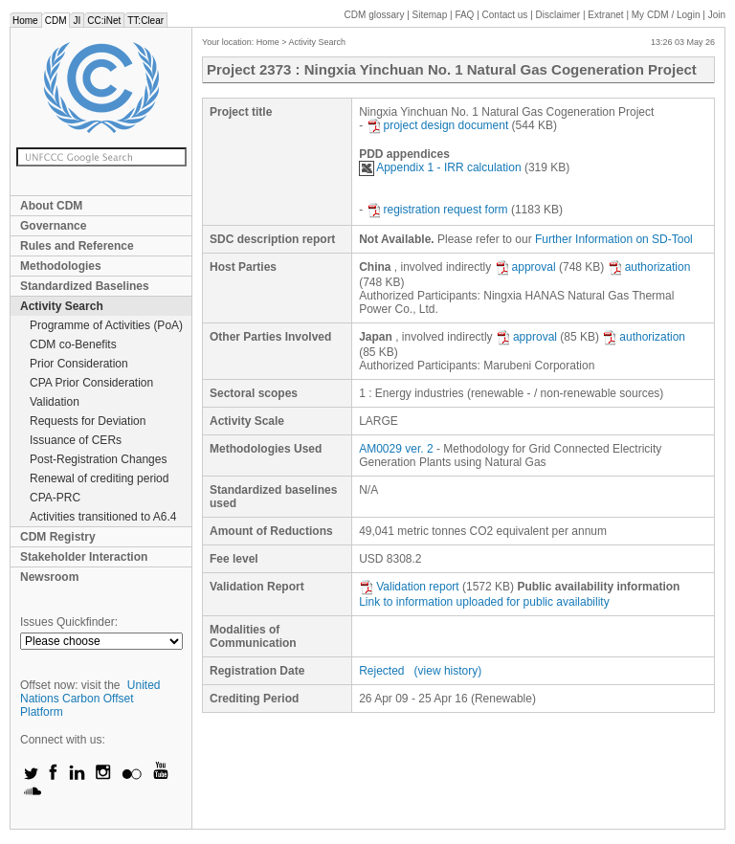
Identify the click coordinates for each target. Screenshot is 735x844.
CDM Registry (58, 537)
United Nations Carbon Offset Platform (90, 698)
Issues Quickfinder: (69, 622)
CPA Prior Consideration (91, 382)
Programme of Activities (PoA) (106, 325)
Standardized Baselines (84, 286)
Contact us (505, 15)
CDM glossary (375, 15)
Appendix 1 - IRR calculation (440, 167)
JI (76, 20)
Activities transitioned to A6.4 (103, 516)
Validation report (409, 586)
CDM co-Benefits (73, 344)
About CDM (51, 205)
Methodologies (60, 266)
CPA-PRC (55, 497)
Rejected (381, 670)
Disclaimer (558, 15)
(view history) (448, 670)
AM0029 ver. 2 (396, 448)
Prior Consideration (79, 363)
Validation (54, 402)
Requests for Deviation (87, 421)
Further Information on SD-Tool (614, 239)
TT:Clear (145, 20)
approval (525, 267)
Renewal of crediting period (99, 478)
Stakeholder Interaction (83, 557)
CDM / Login (667, 15)
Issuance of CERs (76, 440)
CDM (56, 20)
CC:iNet (104, 20)
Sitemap (430, 15)
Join (716, 15)
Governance (53, 226)
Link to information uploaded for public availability (484, 602)
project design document (438, 125)
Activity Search (61, 306)
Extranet (605, 15)
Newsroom (49, 577)
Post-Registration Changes (98, 459)
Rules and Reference (77, 246)
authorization (649, 267)
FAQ (464, 15)
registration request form (437, 209)
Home (25, 20)
